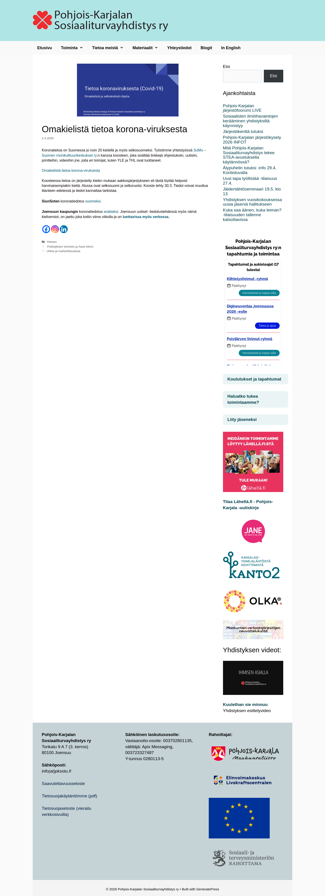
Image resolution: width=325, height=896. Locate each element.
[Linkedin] (64, 229)
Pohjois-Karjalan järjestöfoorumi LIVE (242, 108)
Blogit (206, 48)
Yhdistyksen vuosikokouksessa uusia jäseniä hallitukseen (252, 202)
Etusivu (44, 48)
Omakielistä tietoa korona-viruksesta (71, 170)
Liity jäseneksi (242, 419)
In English (231, 48)
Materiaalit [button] (147, 48)
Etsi (226, 66)
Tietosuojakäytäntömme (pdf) (69, 796)
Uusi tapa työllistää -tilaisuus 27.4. (250, 181)
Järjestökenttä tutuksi (243, 131)
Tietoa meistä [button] (110, 48)
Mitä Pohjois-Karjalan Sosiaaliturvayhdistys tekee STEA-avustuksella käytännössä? (249, 155)
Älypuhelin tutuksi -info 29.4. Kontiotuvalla (250, 170)
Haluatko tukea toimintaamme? (243, 399)
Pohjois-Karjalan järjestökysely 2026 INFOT (252, 139)
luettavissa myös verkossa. (146, 217)
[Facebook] (46, 229)
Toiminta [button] (74, 48)
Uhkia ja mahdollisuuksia (63, 251)
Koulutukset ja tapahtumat (254, 379)
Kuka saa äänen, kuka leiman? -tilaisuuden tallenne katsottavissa (252, 215)
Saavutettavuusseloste (63, 783)
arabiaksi (111, 212)
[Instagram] (55, 229)
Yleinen (51, 242)
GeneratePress (207, 889)
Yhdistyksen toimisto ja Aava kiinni (69, 246)
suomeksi (93, 201)
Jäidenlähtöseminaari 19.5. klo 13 (252, 191)
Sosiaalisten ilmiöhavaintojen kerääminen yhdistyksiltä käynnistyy (250, 121)
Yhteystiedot (179, 48)
